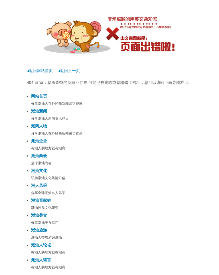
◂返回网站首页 (40, 70)
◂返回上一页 (69, 70)
